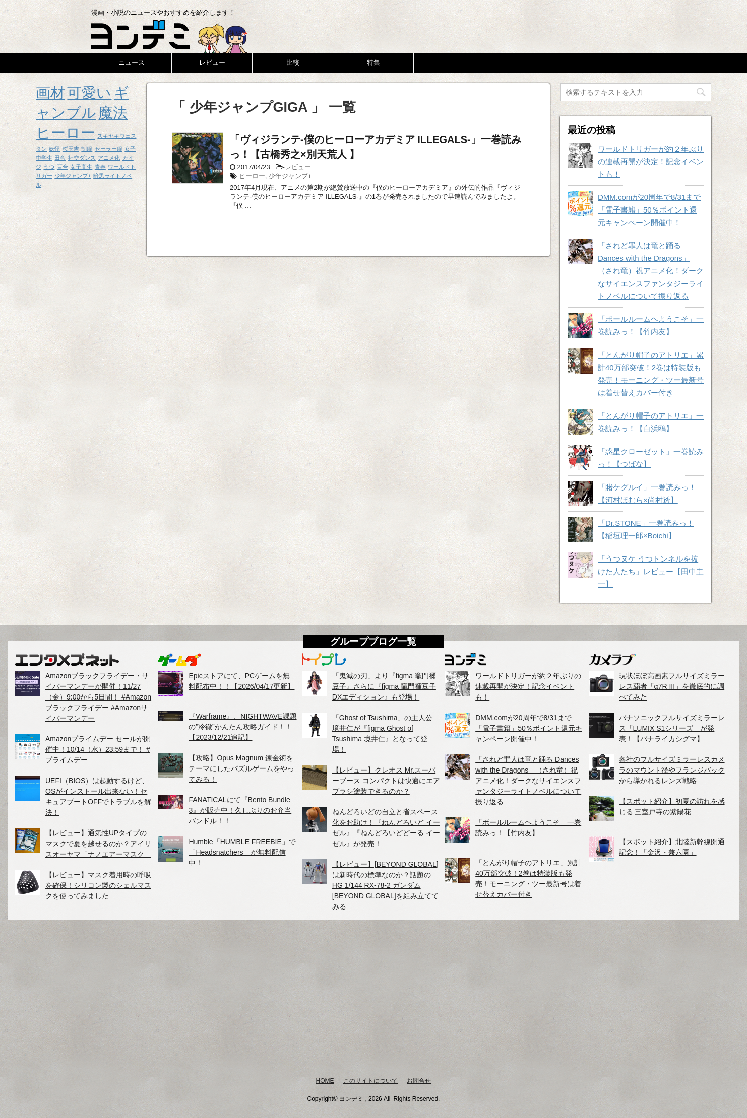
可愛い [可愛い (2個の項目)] (89, 92)
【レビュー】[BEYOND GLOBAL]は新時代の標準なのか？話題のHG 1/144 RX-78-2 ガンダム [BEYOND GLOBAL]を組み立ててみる (385, 885)
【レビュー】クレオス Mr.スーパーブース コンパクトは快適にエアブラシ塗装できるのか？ (386, 780)
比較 (292, 62)
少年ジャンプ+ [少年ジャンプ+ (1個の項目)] (72, 176)
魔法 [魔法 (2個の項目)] (113, 112)
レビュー (212, 62)
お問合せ (419, 1080)
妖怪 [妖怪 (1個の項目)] (54, 149)
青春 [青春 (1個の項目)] (100, 167)
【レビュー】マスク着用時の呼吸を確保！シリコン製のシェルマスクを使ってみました (98, 885)
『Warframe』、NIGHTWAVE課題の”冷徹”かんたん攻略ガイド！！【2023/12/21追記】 (242, 726)
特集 (373, 62)
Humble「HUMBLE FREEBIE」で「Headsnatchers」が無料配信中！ (242, 852)
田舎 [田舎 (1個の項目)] (60, 158)
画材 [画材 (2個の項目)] (50, 92)
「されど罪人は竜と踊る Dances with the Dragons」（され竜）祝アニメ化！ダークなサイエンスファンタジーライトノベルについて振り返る (651, 270)
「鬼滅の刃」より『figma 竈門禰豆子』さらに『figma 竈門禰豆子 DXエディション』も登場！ (384, 686)
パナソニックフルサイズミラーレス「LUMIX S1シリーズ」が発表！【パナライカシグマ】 (672, 728)
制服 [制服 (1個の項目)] (86, 149)
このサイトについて (370, 1080)
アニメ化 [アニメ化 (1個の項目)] (109, 158)
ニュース (131, 62)
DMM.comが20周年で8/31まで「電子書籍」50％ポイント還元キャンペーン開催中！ (649, 210)
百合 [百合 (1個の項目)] (62, 167)
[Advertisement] (373, 997)
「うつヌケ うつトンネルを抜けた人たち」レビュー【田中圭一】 (651, 571)
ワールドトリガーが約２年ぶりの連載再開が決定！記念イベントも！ (651, 161)
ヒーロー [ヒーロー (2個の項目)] (65, 132)
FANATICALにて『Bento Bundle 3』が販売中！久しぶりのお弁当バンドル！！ (240, 810)
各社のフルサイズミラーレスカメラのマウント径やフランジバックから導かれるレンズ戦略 (672, 770)
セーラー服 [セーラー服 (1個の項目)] (108, 149)
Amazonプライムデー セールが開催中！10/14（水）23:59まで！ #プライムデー (98, 749)
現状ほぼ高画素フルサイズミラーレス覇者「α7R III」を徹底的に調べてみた (672, 686)
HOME (325, 1080)
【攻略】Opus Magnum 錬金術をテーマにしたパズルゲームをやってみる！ (241, 768)
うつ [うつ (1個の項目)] (48, 167)
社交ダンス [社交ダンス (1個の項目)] (82, 158)
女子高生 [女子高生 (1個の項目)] (81, 167)
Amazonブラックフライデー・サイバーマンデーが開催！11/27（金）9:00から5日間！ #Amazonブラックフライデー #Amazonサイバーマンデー (98, 697)
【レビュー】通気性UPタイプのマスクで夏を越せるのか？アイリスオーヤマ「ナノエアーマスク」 (98, 843)
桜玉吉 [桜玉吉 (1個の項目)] (71, 149)
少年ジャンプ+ (290, 176)
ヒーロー (252, 176)
